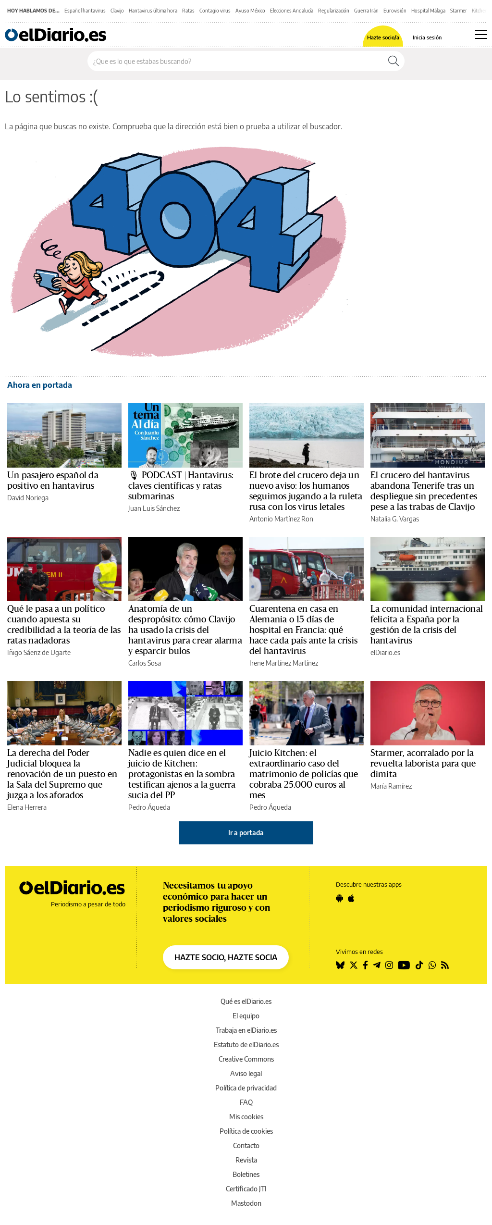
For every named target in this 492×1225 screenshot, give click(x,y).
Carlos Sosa (144, 663)
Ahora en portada (39, 385)
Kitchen (480, 10)
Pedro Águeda (149, 807)
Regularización (333, 10)
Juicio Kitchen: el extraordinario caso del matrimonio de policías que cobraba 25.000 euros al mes (303, 774)
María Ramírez (391, 786)
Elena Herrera (27, 807)
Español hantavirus (85, 10)
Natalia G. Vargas (394, 519)
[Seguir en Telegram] (377, 965)
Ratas (188, 10)
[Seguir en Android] (339, 898)
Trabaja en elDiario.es (246, 1030)
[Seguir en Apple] (351, 898)
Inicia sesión (427, 37)
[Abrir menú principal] (481, 34)
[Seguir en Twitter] (353, 965)
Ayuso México (250, 10)
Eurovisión (394, 10)
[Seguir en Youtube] (404, 965)
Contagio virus (215, 10)
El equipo (246, 1016)
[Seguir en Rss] (445, 965)
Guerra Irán (366, 10)
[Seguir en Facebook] (365, 965)
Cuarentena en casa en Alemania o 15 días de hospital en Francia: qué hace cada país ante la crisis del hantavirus (303, 630)
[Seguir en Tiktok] (419, 965)
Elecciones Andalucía (291, 10)
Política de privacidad (246, 1088)
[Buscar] (393, 61)
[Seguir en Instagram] (389, 965)
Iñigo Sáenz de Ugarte (39, 652)
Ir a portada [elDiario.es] (246, 833)
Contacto (246, 1145)
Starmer (458, 10)
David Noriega (28, 498)
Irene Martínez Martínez (283, 663)
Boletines (246, 1174)
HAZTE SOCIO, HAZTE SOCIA (225, 957)
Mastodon (246, 1203)
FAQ (246, 1102)
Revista (246, 1160)
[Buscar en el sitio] (235, 61)
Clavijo (117, 10)
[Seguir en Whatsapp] (432, 965)
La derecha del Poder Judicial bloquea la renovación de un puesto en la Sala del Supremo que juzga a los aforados (62, 774)
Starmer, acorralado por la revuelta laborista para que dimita (423, 763)
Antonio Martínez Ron (281, 519)
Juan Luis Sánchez (154, 508)
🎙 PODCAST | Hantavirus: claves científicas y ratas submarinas (181, 485)
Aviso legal (246, 1073)
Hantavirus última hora (153, 10)
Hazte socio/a (383, 37)
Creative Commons (246, 1059)
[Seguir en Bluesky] (340, 965)
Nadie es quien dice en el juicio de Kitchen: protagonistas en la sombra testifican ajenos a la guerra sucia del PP (181, 774)
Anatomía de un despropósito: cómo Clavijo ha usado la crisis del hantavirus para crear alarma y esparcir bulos (185, 630)
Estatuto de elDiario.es (246, 1044)
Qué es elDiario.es (246, 1001)
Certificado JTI (246, 1189)
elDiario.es (385, 652)
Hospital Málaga (428, 10)
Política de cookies (246, 1131)
